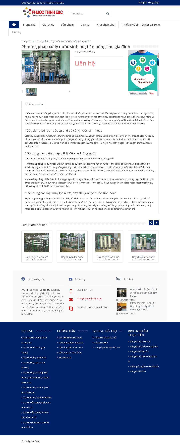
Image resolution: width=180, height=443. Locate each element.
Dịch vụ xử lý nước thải (34, 357)
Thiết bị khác (65, 357)
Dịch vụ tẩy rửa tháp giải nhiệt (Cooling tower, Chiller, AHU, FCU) (35, 377)
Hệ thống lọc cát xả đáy (70, 352)
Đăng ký (143, 2)
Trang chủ (26, 41)
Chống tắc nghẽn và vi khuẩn (144, 366)
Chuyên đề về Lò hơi (140, 341)
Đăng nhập (153, 2)
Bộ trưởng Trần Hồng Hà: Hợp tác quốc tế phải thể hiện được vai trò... (142, 306)
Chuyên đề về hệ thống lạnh (144, 346)
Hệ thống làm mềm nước (71, 347)
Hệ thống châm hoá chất (71, 342)
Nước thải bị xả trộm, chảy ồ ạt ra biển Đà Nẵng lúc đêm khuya (144, 293)
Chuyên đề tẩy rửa (139, 351)
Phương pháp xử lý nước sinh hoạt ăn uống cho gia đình (63, 41)
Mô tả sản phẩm (34, 104)
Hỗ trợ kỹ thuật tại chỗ (105, 337)
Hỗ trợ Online (101, 342)
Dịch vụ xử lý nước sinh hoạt (37, 397)
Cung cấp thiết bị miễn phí (107, 347)
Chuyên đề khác (138, 371)
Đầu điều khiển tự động (70, 337)
